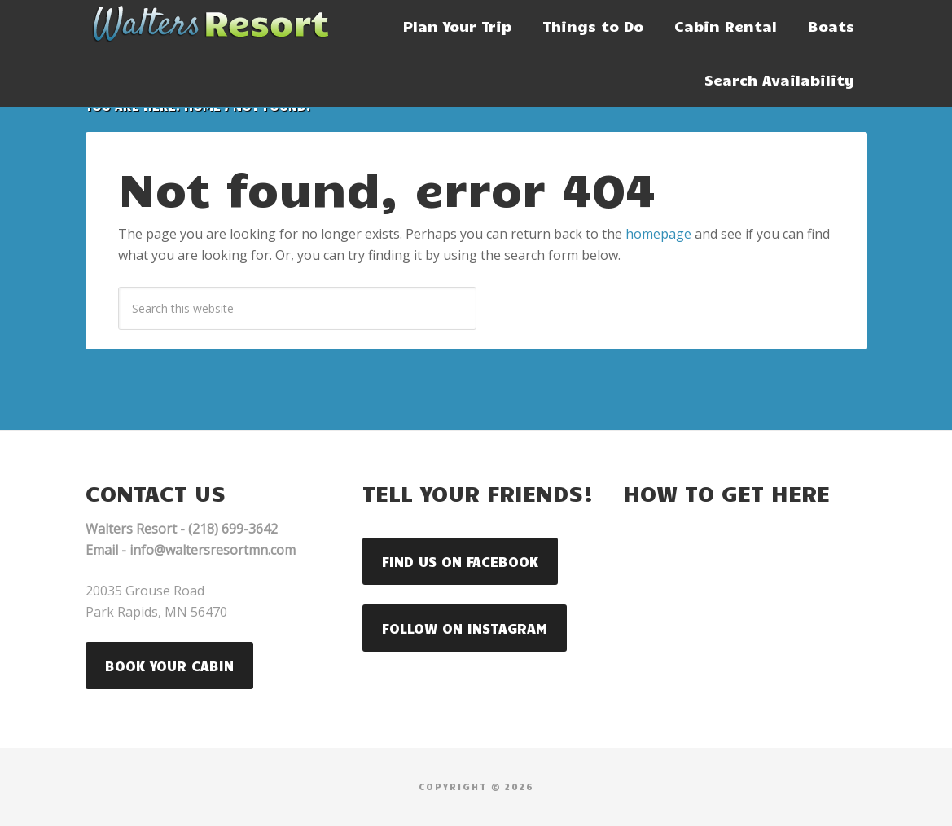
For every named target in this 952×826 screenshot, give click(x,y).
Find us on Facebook (460, 561)
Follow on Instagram (464, 628)
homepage (658, 234)
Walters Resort (208, 24)
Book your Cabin (169, 665)
